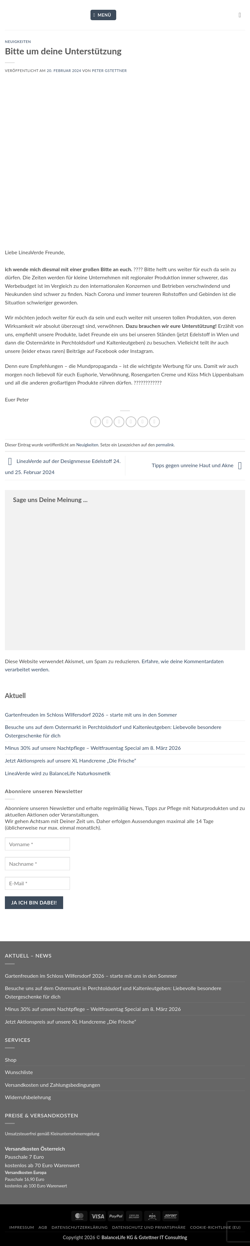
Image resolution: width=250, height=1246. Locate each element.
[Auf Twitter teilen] (119, 421)
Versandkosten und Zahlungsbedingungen (52, 1085)
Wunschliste (19, 1072)
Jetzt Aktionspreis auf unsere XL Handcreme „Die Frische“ (70, 760)
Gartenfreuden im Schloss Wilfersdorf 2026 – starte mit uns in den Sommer (91, 714)
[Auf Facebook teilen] (107, 421)
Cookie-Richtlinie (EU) (215, 1227)
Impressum (21, 1227)
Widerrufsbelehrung (28, 1097)
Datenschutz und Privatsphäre (149, 1227)
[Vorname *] (37, 843)
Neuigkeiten (18, 41)
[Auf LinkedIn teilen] (154, 421)
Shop (11, 1060)
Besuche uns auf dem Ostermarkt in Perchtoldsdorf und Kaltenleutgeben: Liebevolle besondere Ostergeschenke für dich (113, 731)
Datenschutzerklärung (80, 1227)
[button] (103, 15)
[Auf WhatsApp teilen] (95, 421)
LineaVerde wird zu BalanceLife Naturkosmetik (57, 773)
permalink (165, 444)
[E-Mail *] (37, 883)
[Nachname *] (37, 863)
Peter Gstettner (109, 70)
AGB (42, 1227)
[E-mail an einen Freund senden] (131, 421)
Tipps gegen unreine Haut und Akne (198, 465)
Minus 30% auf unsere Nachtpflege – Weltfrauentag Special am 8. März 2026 (93, 748)
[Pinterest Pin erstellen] (142, 421)
